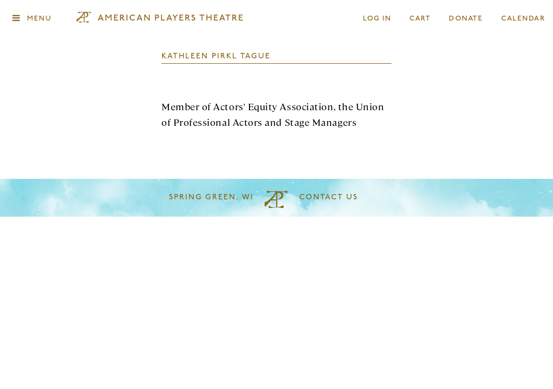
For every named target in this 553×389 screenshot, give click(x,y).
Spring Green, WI (211, 197)
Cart (420, 18)
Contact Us (328, 197)
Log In (377, 18)
